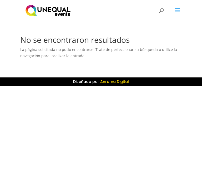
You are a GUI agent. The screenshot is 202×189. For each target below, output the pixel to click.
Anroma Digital (114, 81)
